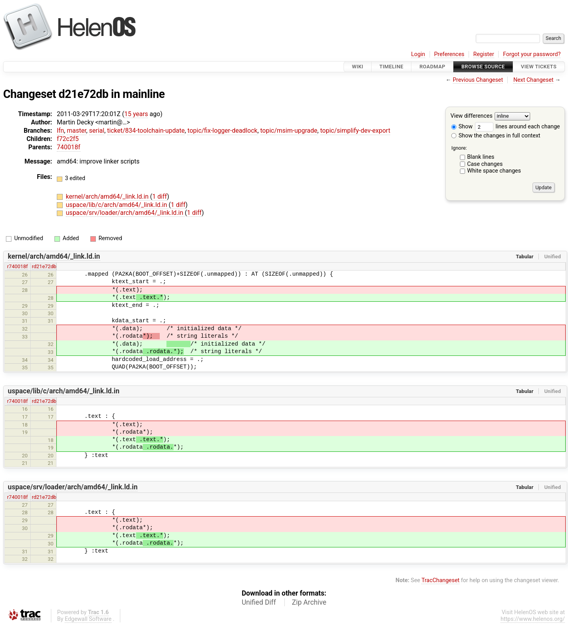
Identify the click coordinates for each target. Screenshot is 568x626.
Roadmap (432, 67)
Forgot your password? (532, 54)
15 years (136, 114)
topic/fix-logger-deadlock (222, 130)
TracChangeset (440, 580)
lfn (60, 130)
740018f (68, 147)
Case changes (485, 164)
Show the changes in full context (495, 135)
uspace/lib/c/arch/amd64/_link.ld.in (117, 205)
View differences (471, 116)
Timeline (391, 67)
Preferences (449, 54)
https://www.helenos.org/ (533, 619)
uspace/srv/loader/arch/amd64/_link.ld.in (125, 212)
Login (418, 54)
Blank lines (480, 157)
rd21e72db (44, 266)
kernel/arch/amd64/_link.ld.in (108, 196)
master (76, 130)
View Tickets (539, 67)
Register (483, 54)
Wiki (357, 67)
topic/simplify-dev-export (355, 130)
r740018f (17, 266)
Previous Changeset (478, 80)
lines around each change (517, 126)
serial (97, 130)
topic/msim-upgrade (289, 130)
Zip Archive (309, 602)
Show (462, 126)
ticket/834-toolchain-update (146, 130)
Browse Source (483, 67)
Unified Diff (259, 602)
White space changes (494, 170)
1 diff (159, 196)
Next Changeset (533, 80)
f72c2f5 (67, 139)
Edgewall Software (88, 619)
